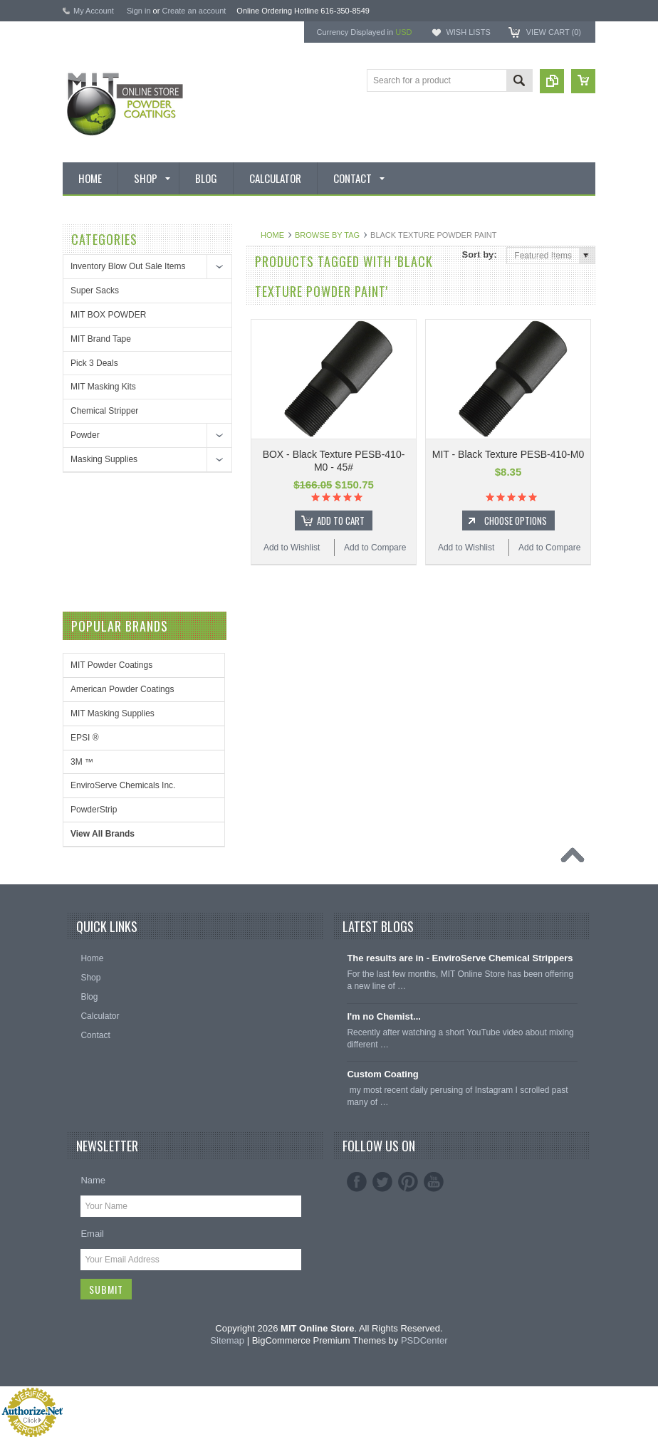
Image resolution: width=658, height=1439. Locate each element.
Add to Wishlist (291, 548)
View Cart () (553, 32)
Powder (85, 435)
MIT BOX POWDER (108, 315)
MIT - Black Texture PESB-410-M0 (508, 454)
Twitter (382, 1182)
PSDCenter (424, 1340)
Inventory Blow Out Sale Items (127, 266)
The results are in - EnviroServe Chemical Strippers (460, 958)
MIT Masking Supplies (112, 713)
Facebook (357, 1182)
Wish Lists (468, 32)
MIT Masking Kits (103, 387)
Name (92, 1180)
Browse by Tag (327, 235)
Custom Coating (382, 1074)
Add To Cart (341, 520)
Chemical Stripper (104, 411)
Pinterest (408, 1182)
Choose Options (515, 520)
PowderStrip (93, 810)
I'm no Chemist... (384, 1016)
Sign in (139, 10)
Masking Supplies (103, 459)
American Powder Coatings (122, 689)
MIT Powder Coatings (111, 665)
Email (92, 1233)
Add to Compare (375, 548)
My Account (93, 10)
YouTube (434, 1182)
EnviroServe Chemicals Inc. (122, 785)
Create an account (194, 10)
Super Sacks (94, 290)
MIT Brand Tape (100, 339)
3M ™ (81, 762)
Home (272, 235)
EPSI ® (84, 738)
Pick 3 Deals (94, 363)
